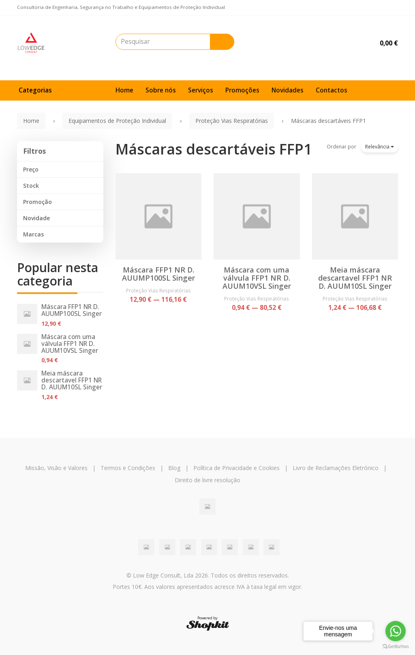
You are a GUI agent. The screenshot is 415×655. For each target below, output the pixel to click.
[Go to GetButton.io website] (396, 646)
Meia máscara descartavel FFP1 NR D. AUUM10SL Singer (71, 380)
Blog (174, 468)
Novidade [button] (36, 218)
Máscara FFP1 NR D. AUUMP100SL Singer (71, 310)
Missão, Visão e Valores (56, 468)
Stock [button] (31, 185)
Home (124, 90)
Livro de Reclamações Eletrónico (336, 468)
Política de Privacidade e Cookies (236, 468)
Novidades (288, 90)
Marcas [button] (33, 234)
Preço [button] (31, 169)
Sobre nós (160, 90)
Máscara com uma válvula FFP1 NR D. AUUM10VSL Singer (69, 344)
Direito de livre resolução (207, 480)
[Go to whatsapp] (395, 631)
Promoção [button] (37, 202)
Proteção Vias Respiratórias (158, 290)
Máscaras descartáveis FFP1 (214, 149)
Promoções (242, 90)
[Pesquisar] (222, 42)
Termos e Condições (128, 468)
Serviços (200, 90)
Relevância (379, 146)
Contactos (331, 90)
